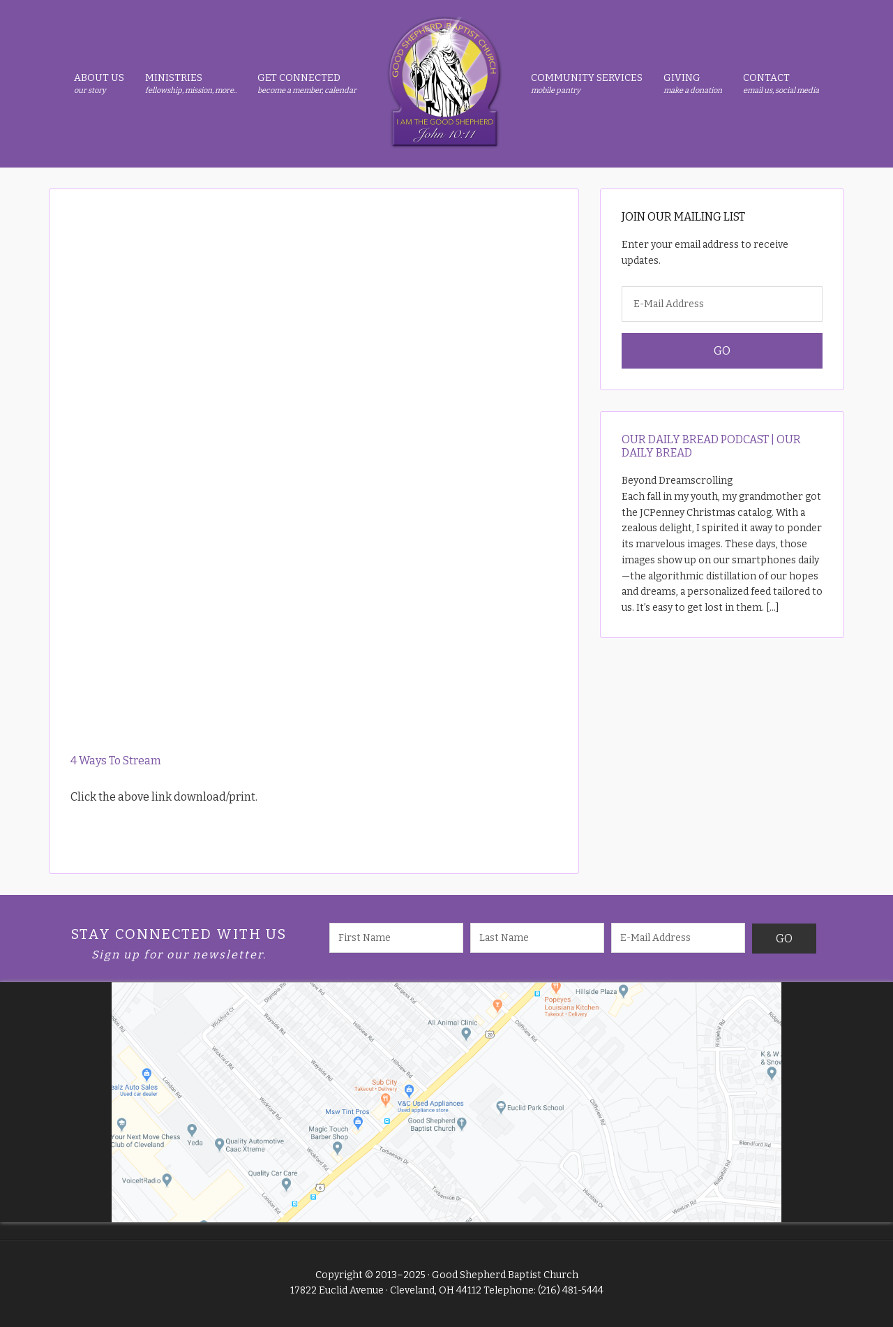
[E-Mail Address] (722, 304)
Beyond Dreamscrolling (677, 481)
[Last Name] (537, 938)
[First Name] (396, 938)
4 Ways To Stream (115, 760)
